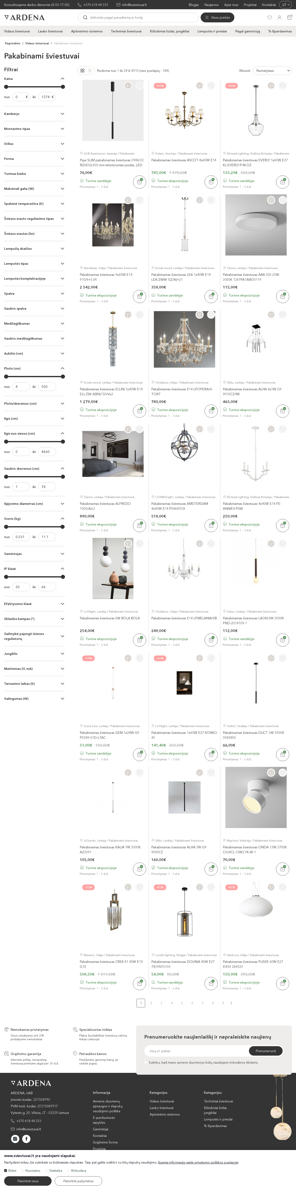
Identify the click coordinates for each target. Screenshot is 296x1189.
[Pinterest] (128, 85)
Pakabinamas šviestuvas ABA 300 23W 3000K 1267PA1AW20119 (251, 276)
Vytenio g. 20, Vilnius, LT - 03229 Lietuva (40, 1112)
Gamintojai (100, 1129)
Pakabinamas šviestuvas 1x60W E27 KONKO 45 (184, 734)
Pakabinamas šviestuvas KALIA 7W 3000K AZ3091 (110, 849)
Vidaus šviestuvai (17, 31)
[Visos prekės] (94, 17)
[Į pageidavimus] (139, 85)
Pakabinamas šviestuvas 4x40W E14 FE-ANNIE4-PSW (252, 505)
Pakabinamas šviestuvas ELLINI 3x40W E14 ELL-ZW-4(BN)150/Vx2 (111, 391)
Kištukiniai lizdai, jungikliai (169, 31)
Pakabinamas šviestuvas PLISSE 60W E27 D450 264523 (253, 963)
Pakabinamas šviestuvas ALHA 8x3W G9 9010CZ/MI (252, 391)
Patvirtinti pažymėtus (78, 1181)
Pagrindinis (12, 43)
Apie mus (231, 5)
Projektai (250, 5)
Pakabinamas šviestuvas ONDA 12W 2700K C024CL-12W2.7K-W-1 (255, 849)
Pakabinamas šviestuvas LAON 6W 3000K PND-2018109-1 (253, 620)
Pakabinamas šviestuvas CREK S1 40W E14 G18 (111, 963)
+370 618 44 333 (95, 5)
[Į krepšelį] (139, 181)
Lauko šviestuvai (50, 31)
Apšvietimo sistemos (87, 31)
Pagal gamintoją (247, 31)
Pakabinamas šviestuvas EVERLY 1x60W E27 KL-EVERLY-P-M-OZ (255, 162)
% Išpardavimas (280, 31)
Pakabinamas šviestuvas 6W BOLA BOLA (110, 618)
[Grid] (82, 70)
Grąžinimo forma (105, 1142)
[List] (89, 70)
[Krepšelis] (289, 17)
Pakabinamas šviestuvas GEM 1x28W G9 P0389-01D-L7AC (109, 734)
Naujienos (211, 5)
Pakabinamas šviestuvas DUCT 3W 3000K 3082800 (253, 734)
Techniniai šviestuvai (126, 31)
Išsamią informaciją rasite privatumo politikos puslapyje (198, 1162)
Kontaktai (269, 5)
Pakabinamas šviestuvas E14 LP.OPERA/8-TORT (182, 391)
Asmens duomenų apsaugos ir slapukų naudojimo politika (108, 1106)
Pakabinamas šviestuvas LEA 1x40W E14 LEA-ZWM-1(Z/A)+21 (181, 276)
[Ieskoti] (121, 17)
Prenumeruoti (266, 1051)
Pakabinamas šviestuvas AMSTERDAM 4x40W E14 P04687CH (179, 505)
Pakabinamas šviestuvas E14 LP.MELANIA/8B (184, 618)
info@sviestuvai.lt (134, 5)
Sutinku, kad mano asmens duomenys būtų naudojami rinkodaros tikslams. (201, 1062)
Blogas (194, 5)
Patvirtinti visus (27, 1181)
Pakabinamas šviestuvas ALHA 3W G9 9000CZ (178, 849)
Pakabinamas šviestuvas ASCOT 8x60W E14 (183, 160)
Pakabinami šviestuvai (68, 43)
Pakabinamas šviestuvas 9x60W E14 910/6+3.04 (106, 276)
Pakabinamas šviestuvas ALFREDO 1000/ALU (105, 505)
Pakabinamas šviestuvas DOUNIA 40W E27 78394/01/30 (183, 963)
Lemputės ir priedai (212, 31)
